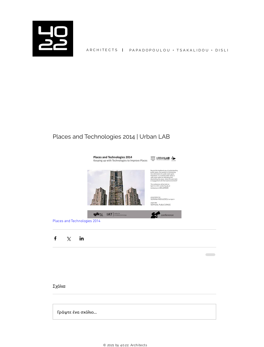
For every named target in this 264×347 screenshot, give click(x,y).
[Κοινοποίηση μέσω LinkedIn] (81, 238)
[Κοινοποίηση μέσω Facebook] (55, 238)
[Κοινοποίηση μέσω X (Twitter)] (68, 238)
